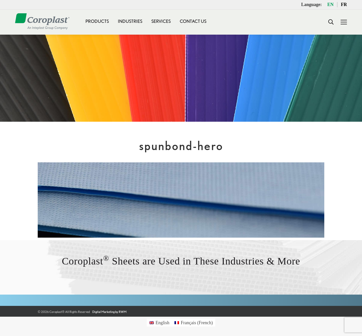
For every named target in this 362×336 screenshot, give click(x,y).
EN (330, 4)
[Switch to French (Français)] (193, 322)
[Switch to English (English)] (159, 322)
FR (344, 4)
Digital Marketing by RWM (109, 312)
